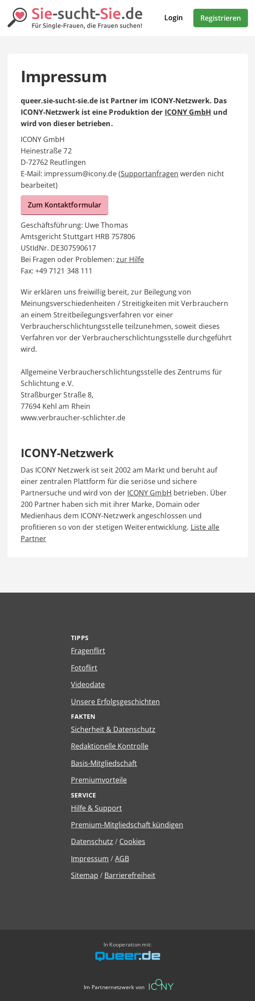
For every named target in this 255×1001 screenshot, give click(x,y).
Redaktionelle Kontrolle (109, 746)
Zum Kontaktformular (65, 205)
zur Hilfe (130, 259)
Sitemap (84, 875)
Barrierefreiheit (129, 875)
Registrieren (220, 18)
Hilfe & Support (96, 808)
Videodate (88, 684)
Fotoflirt (84, 668)
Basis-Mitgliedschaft (104, 763)
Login (173, 17)
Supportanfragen (149, 173)
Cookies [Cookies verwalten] (132, 841)
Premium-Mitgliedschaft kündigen (127, 825)
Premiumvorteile (99, 780)
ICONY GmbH (188, 112)
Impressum (90, 858)
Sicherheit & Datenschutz (113, 729)
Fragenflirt (88, 650)
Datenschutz (92, 841)
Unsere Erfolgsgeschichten (115, 701)
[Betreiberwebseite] (161, 984)
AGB (122, 858)
